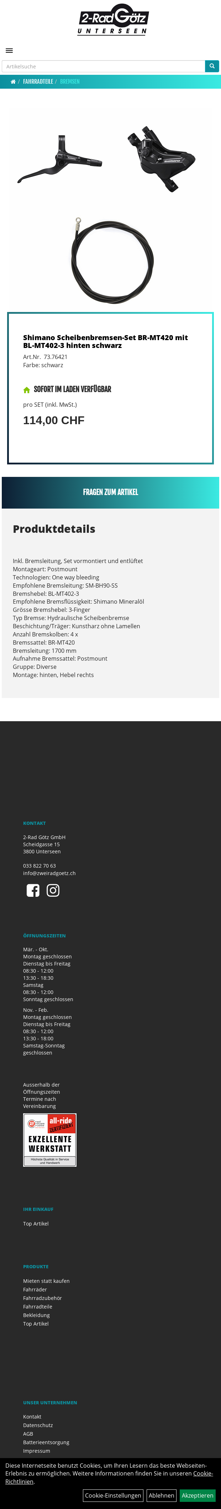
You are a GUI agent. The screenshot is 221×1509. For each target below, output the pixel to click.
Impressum (36, 1450)
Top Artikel (36, 1223)
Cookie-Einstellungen (113, 1495)
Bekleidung (36, 1315)
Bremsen (70, 81)
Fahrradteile (38, 81)
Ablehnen (161, 1495)
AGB (28, 1433)
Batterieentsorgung (46, 1442)
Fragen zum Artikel (110, 492)
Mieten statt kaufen (46, 1281)
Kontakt (32, 1416)
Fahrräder (35, 1289)
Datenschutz (38, 1425)
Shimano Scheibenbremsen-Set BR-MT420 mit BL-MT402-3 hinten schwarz (105, 341)
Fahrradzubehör (42, 1298)
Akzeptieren (198, 1495)
